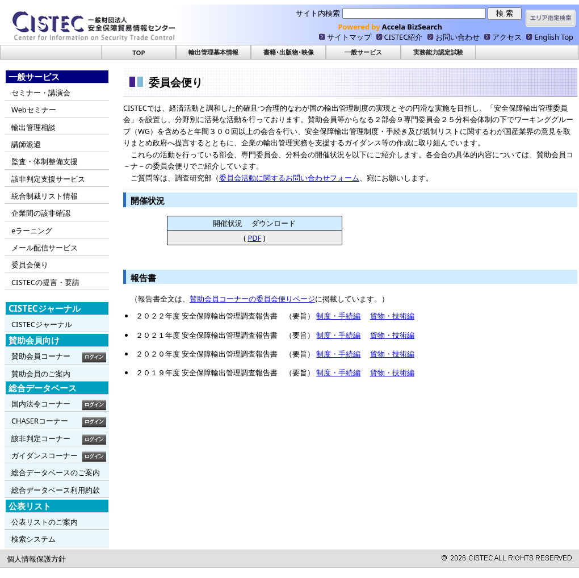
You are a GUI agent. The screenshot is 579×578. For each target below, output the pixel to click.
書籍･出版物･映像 (288, 52)
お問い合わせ (457, 37)
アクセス (507, 37)
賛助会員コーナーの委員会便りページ (252, 299)
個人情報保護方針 (36, 559)
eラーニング (31, 230)
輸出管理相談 (33, 127)
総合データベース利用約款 (55, 490)
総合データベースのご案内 (55, 472)
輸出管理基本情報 (213, 52)
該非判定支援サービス (48, 179)
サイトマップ (349, 37)
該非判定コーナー (40, 438)
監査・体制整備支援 (44, 161)
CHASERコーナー (39, 421)
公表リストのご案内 (44, 522)
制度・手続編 (338, 316)
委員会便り (29, 264)
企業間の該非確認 (40, 213)
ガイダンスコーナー (44, 455)
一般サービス (363, 52)
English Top (553, 37)
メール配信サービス (44, 247)
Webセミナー (33, 109)
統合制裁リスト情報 (44, 196)
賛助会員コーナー (40, 356)
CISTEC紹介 (403, 37)
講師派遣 (26, 144)
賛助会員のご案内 (40, 373)
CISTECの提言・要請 (45, 282)
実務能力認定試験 (438, 52)
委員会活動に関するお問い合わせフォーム (289, 178)
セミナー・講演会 (40, 92)
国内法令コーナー (40, 404)
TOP (138, 52)
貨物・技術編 (392, 316)
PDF (254, 238)
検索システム (33, 539)
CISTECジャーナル (41, 324)
